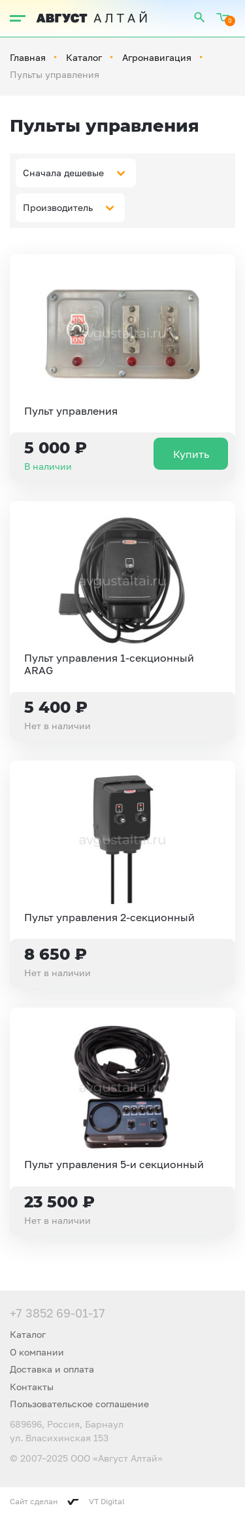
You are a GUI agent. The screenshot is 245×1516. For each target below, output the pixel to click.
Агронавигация (156, 57)
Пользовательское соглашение (79, 1403)
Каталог (84, 57)
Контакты (32, 1386)
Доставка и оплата (52, 1368)
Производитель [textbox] (58, 207)
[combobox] (76, 173)
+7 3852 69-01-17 (57, 1313)
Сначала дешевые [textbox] (63, 172)
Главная (28, 57)
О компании (37, 1351)
